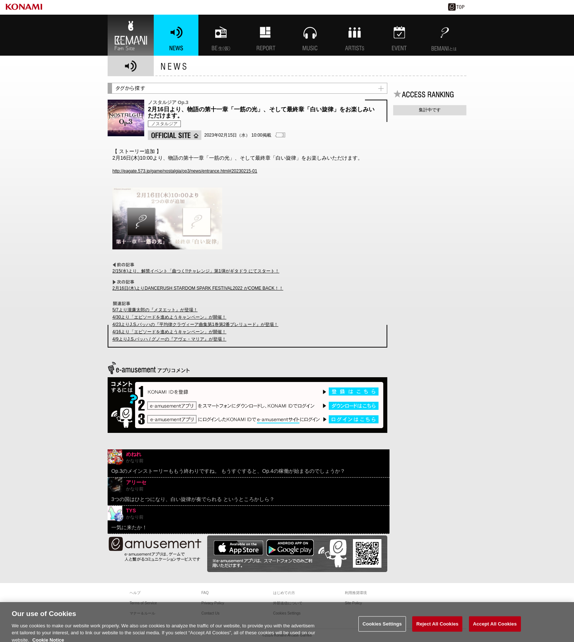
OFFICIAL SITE (174, 135)
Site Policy (353, 603)
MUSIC (310, 35)
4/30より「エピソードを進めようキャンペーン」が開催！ (169, 317)
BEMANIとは (444, 35)
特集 (265, 35)
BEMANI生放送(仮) (220, 35)
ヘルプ (135, 593)
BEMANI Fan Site (131, 35)
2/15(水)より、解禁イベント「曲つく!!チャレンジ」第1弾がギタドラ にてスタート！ (195, 271)
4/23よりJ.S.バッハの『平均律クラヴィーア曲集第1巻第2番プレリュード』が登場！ (195, 324)
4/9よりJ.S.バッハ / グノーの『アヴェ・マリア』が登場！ (169, 339)
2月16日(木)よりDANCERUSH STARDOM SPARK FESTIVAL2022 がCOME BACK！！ (197, 288)
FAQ (205, 593)
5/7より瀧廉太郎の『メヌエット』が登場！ (155, 309)
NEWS (176, 35)
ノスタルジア (164, 123)
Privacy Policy (212, 603)
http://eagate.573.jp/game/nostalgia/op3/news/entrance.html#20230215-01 (184, 171)
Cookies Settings (382, 627)
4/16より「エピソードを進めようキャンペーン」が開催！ (169, 331)
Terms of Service (143, 603)
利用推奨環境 (356, 593)
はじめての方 (284, 593)
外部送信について (287, 603)
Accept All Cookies (495, 627)
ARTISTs (354, 35)
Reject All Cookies (437, 627)
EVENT (399, 35)
